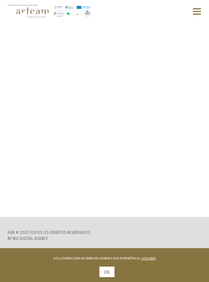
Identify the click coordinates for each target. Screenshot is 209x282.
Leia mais (148, 258)
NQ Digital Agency (30, 239)
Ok (107, 272)
